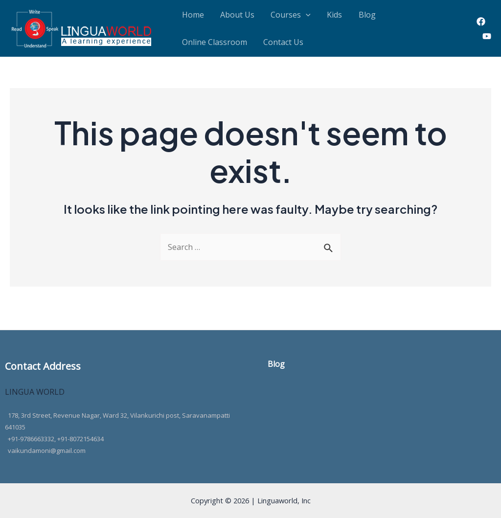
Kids (311, 17)
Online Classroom (388, 17)
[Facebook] (481, 27)
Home (190, 17)
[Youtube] (486, 42)
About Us (227, 17)
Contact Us (199, 51)
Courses (274, 17)
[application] (290, 17)
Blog (337, 17)
